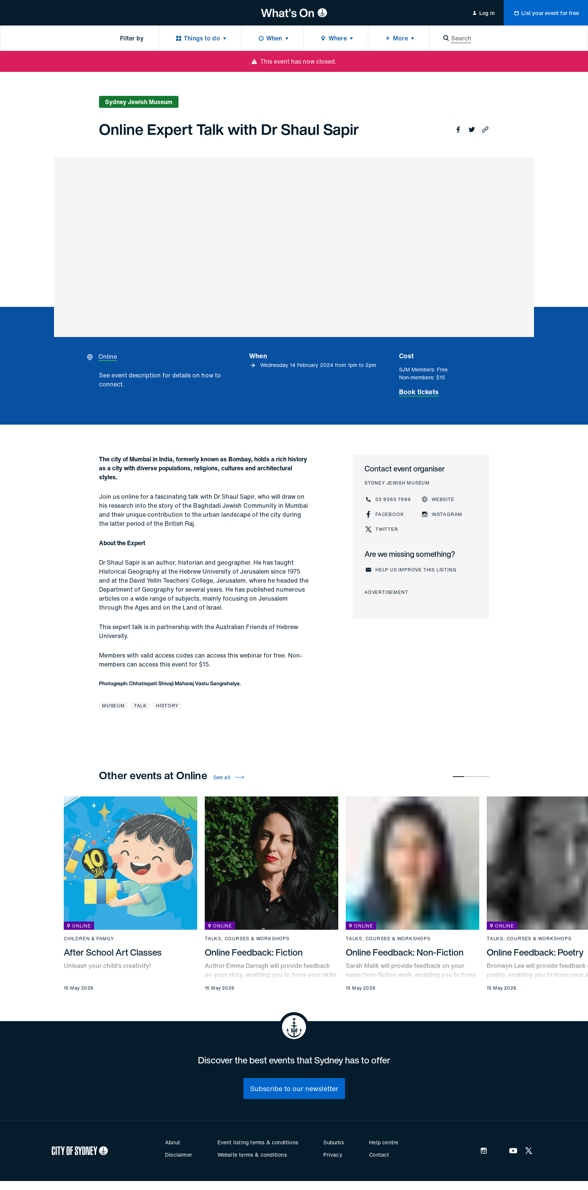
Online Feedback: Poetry (535, 952)
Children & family (89, 939)
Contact (379, 1155)
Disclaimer (178, 1155)
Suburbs (333, 1142)
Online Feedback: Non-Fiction (405, 952)
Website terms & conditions (252, 1155)
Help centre (383, 1142)
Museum (113, 705)
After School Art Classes (113, 952)
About (172, 1142)
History (167, 705)
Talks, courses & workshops (247, 939)
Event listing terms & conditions (258, 1142)
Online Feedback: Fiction (254, 952)
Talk (140, 705)
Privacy (332, 1155)
